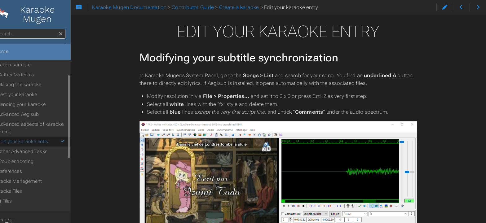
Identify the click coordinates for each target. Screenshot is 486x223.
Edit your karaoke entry (51, 141)
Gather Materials (33, 74)
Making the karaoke (37, 84)
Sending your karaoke (39, 104)
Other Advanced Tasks (40, 151)
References (27, 171)
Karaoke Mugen (40, 14)
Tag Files (19, 201)
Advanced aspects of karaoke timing (48, 127)
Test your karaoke (34, 94)
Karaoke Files (24, 191)
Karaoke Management (34, 181)
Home (15, 51)
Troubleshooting (33, 161)
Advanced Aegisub (35, 114)
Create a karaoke (29, 65)
